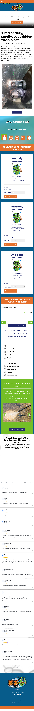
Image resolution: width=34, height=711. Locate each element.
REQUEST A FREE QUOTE (17, 325)
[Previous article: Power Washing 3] (3, 322)
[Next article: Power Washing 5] (30, 322)
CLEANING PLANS (17, 22)
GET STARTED (17, 112)
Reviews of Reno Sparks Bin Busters (9, 482)
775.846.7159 (7, 3)
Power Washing (22, 312)
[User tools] (30, 312)
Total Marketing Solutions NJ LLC (23, 700)
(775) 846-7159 (17, 694)
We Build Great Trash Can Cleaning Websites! (17, 702)
